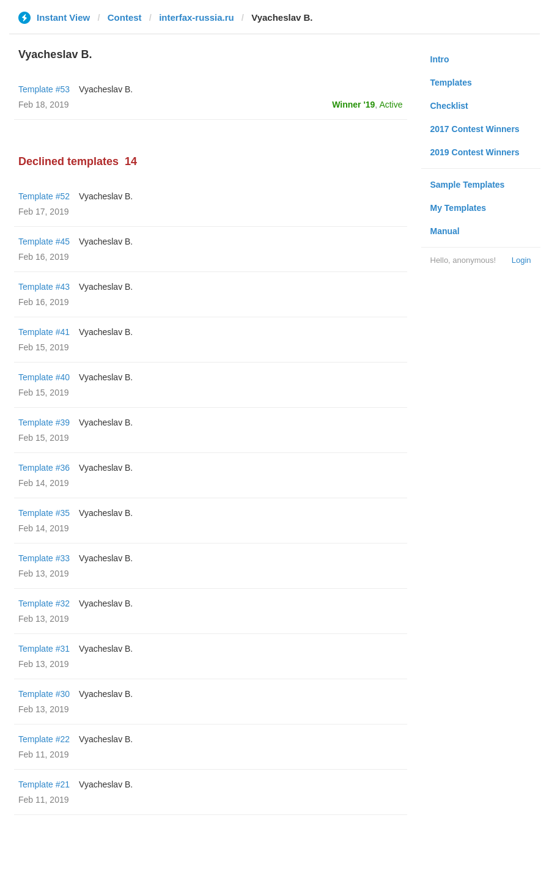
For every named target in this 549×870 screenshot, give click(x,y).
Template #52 (44, 196)
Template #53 (44, 89)
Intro (439, 59)
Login (521, 260)
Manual (445, 231)
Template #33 (44, 558)
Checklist (449, 106)
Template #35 (44, 513)
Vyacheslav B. (106, 89)
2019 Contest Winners (475, 152)
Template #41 (44, 332)
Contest (125, 17)
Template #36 (44, 468)
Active (390, 104)
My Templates (458, 208)
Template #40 (44, 377)
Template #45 (44, 241)
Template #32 (44, 603)
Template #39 (44, 422)
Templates (451, 82)
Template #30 (44, 694)
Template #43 (44, 287)
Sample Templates (467, 185)
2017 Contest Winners (475, 129)
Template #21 (44, 784)
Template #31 (44, 649)
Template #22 (44, 739)
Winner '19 (353, 104)
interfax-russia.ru (196, 17)
